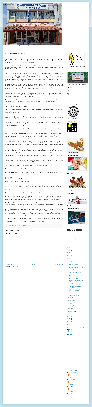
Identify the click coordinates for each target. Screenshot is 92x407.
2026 (70, 247)
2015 (70, 316)
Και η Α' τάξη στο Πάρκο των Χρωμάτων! (76, 270)
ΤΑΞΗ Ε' (69, 94)
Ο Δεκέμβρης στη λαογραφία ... (74, 295)
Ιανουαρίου (71, 313)
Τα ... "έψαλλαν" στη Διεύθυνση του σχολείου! (77, 266)
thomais (71, 393)
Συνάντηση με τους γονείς (73, 269)
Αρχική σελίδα (33, 264)
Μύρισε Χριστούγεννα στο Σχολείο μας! (76, 289)
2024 (70, 250)
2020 (70, 257)
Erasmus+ (70, 334)
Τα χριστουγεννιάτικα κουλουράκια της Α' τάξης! (77, 267)
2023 (70, 252)
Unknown (71, 377)
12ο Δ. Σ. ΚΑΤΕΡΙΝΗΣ (73, 370)
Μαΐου (70, 306)
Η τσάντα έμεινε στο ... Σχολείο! (74, 275)
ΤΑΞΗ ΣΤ (70, 96)
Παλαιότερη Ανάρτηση (59, 264)
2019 (70, 258)
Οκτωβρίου (71, 298)
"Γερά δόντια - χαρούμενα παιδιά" (75, 283)
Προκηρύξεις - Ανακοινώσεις (70, 331)
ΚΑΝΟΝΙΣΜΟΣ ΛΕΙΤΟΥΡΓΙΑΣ (71, 336)
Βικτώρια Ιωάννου (73, 379)
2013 (70, 319)
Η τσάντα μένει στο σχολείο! (74, 293)
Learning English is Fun (74, 372)
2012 (70, 321)
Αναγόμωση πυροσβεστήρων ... (75, 290)
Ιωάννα (71, 382)
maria (71, 388)
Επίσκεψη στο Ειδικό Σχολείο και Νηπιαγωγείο (77, 281)
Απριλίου (71, 308)
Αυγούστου (71, 302)
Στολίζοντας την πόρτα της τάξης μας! (75, 277)
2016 (70, 315)
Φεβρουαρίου (71, 311)
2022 (70, 253)
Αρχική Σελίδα (70, 329)
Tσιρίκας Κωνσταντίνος (74, 374)
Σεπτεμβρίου (71, 300)
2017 (70, 261)
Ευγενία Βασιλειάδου (73, 381)
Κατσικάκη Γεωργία (73, 384)
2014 (70, 318)
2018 (70, 260)
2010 (70, 324)
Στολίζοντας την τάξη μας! (73, 292)
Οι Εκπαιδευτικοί (71, 333)
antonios (71, 386)
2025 (70, 249)
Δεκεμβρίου (71, 263)
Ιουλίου (70, 303)
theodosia (71, 391)
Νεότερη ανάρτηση (9, 264)
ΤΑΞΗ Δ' (69, 93)
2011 (70, 322)
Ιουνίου (70, 305)
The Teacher (72, 375)
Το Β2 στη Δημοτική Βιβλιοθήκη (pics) (76, 278)
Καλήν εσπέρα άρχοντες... (74, 264)
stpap (71, 389)
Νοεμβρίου (71, 297)
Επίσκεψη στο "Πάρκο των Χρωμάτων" (76, 280)
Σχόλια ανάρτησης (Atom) (14, 266)
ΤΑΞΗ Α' (69, 89)
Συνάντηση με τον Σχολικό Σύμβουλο (75, 272)
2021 (70, 255)
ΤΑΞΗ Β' (69, 90)
